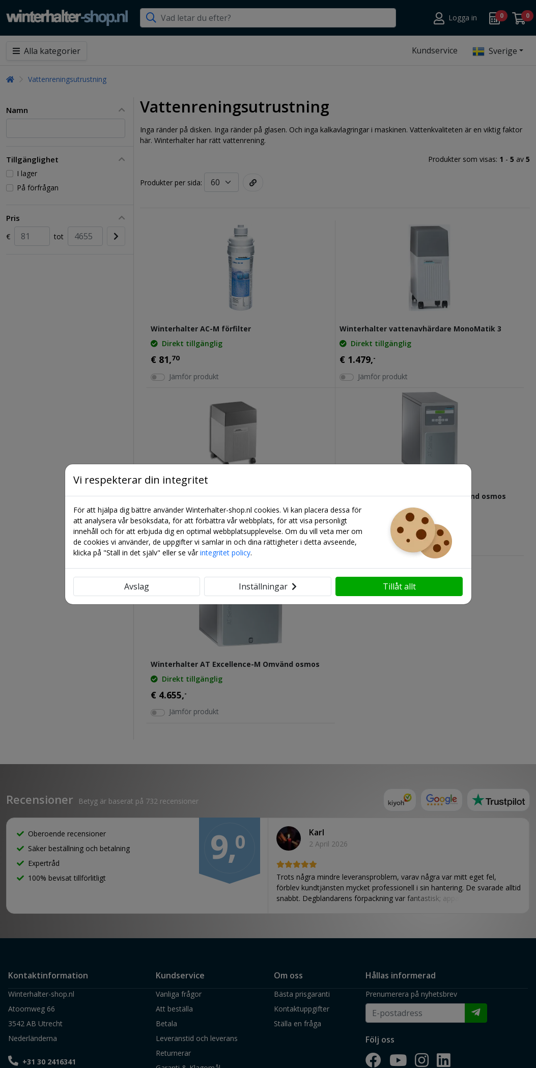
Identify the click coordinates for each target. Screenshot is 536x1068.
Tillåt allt (399, 586)
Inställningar (268, 586)
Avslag (136, 586)
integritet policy (225, 552)
